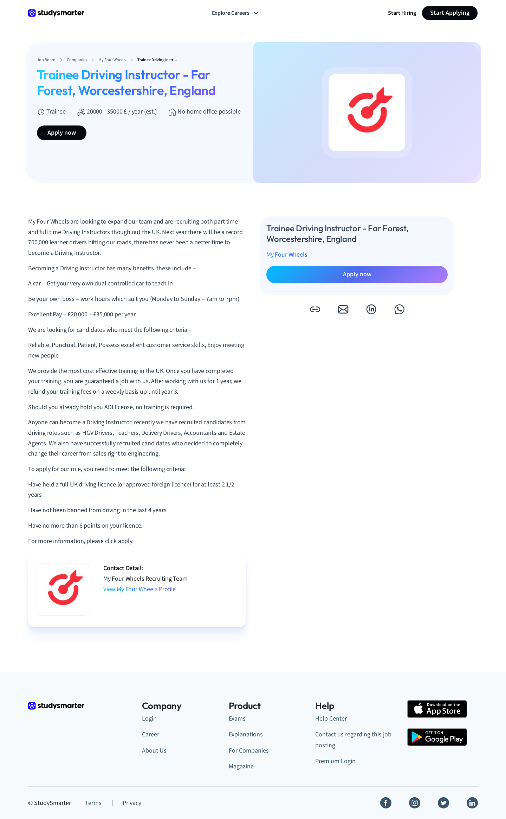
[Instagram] (414, 802)
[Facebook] (385, 802)
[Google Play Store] (437, 737)
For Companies (249, 750)
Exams (237, 718)
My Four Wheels (286, 254)
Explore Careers (236, 13)
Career (150, 734)
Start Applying (449, 12)
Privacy (132, 803)
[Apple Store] (437, 709)
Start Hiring (402, 13)
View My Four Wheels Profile (139, 589)
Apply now (61, 132)
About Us (154, 750)
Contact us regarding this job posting (353, 740)
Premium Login (335, 761)
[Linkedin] (472, 802)
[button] (314, 309)
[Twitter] (443, 802)
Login (149, 718)
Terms (93, 803)
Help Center (331, 718)
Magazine (241, 766)
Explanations (246, 734)
